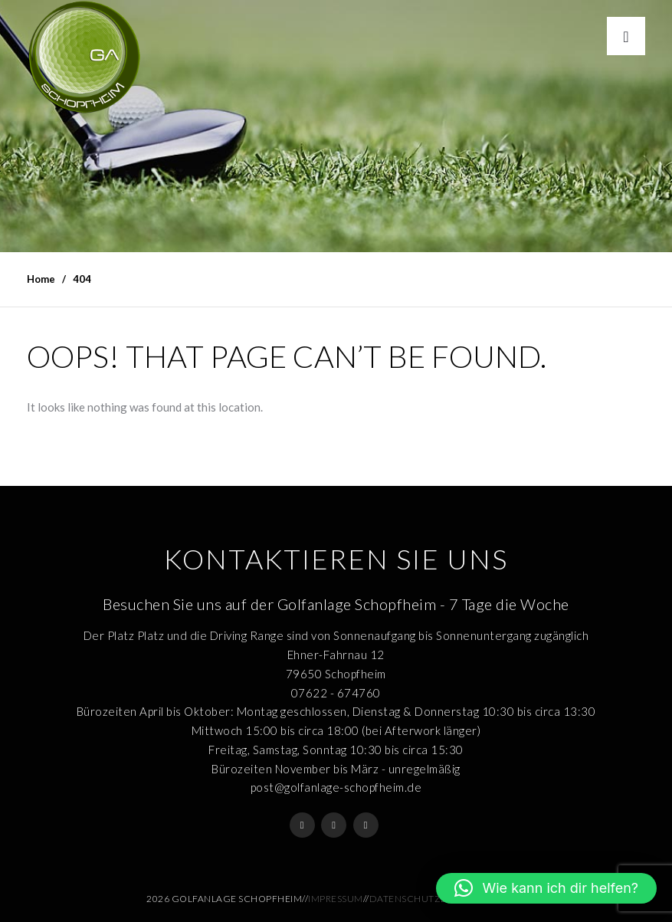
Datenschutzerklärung (434, 898)
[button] (546, 888)
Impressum (335, 898)
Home (41, 279)
